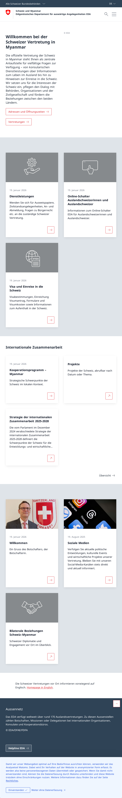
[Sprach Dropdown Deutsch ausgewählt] (112, 3)
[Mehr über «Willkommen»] (50, 580)
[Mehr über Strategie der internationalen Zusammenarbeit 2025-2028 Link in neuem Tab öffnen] (50, 458)
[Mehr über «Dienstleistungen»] (50, 229)
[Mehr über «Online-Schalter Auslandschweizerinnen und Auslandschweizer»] (108, 229)
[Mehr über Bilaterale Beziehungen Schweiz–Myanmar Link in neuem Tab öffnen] (50, 656)
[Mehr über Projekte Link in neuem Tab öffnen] (108, 395)
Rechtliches (12, 780)
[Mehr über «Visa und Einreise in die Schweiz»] (50, 320)
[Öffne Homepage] (48, 14)
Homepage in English (40, 687)
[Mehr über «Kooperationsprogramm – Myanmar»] (50, 395)
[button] (116, 703)
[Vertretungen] (19, 121)
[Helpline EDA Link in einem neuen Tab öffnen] (19, 748)
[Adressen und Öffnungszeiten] (29, 111)
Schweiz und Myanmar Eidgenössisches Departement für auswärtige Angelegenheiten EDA (53, 12)
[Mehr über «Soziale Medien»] (108, 580)
